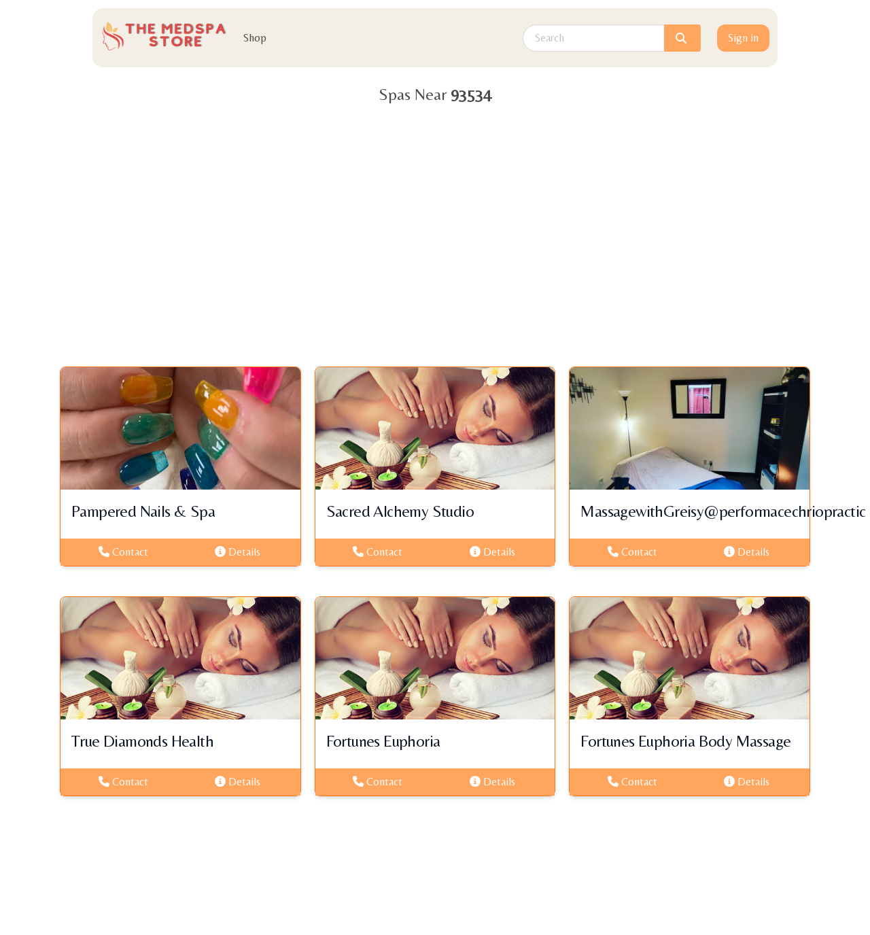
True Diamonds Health (142, 741)
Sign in (743, 37)
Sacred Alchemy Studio (400, 511)
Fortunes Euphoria (383, 741)
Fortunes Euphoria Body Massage (685, 741)
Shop (254, 37)
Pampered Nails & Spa (143, 511)
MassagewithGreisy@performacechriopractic (722, 511)
